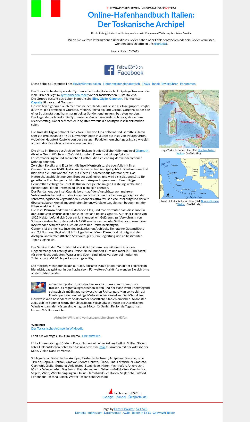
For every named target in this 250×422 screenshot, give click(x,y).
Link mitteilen (91, 336)
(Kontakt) (160, 43)
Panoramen (188, 83)
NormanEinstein (210, 201)
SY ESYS (141, 409)
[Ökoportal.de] (137, 397)
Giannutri (142, 150)
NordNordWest (206, 150)
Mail (102, 347)
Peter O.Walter (124, 409)
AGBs (126, 412)
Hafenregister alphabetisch (121, 83)
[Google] (108, 397)
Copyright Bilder (164, 412)
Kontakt (80, 412)
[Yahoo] (121, 397)
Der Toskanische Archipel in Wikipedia (57, 328)
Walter (180, 153)
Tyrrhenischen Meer (74, 95)
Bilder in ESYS (141, 412)
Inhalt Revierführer (165, 83)
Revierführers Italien (87, 83)
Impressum (95, 412)
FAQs (146, 83)
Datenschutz (112, 412)
